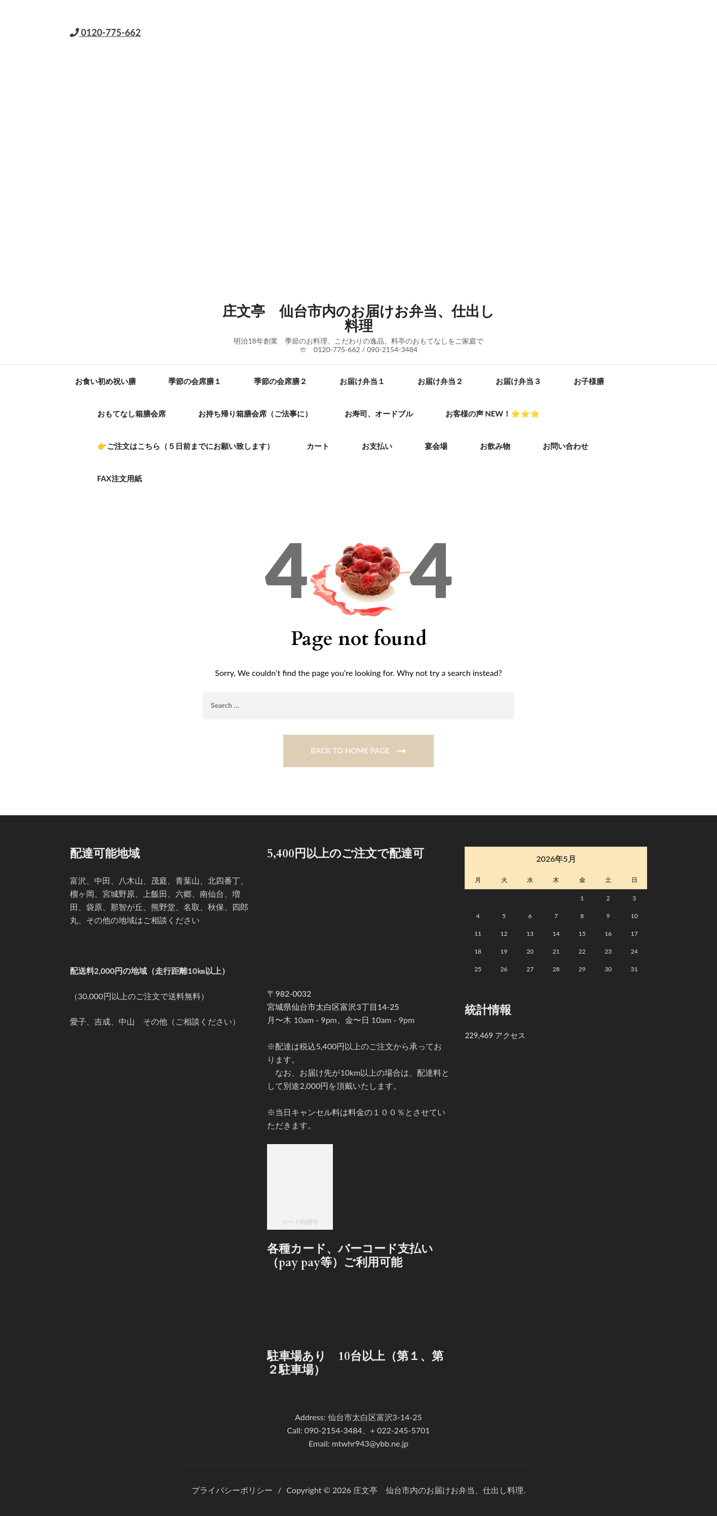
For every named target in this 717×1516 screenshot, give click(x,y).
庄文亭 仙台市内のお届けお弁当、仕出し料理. (439, 1490)
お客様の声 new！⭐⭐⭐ (492, 413)
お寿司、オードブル (379, 413)
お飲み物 (495, 445)
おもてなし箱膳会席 (131, 413)
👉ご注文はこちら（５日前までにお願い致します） (185, 445)
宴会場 (436, 445)
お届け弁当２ (440, 381)
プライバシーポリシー (232, 1490)
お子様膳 (589, 381)
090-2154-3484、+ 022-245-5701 (367, 1430)
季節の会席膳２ (280, 381)
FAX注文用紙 (119, 478)
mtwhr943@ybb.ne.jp (370, 1443)
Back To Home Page (350, 750)
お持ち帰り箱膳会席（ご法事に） (255, 413)
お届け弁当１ (362, 381)
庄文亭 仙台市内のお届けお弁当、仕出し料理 (358, 319)
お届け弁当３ (518, 381)
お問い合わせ (565, 445)
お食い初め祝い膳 (105, 381)
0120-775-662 (110, 32)
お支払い (377, 445)
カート (318, 445)
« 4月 (473, 860)
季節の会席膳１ (194, 381)
